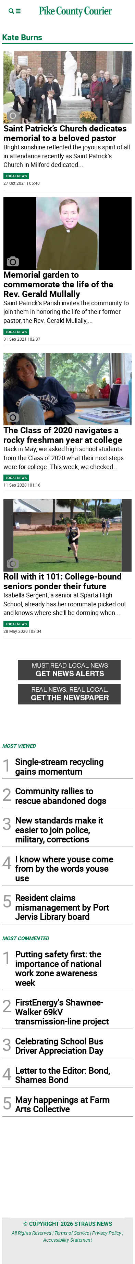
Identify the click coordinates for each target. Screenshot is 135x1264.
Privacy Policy (106, 1233)
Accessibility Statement (67, 1239)
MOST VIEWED (19, 745)
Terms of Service (71, 1233)
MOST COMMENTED (25, 938)
